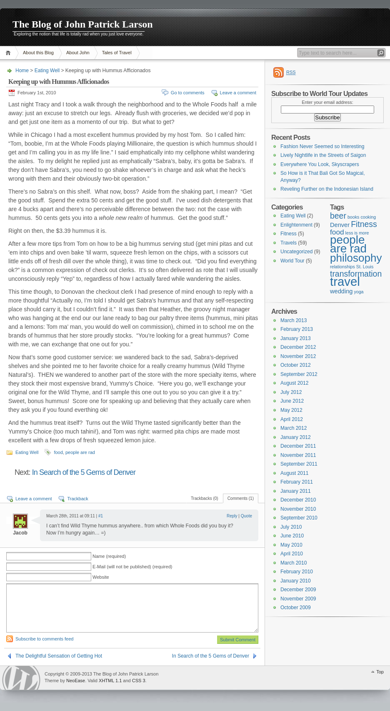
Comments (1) (241, 498)
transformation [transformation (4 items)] (356, 273)
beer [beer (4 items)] (338, 215)
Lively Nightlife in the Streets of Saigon (323, 155)
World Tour (292, 261)
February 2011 (296, 482)
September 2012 (299, 374)
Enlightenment (296, 225)
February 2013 (296, 329)
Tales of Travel (117, 52)
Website (100, 577)
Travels (288, 243)
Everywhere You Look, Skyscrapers (319, 164)
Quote (246, 516)
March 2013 (293, 320)
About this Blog (38, 52)
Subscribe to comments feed (44, 638)
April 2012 (291, 419)
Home (9, 52)
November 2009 (298, 599)
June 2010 (292, 536)
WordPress (21, 678)
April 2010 (291, 554)
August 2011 (294, 473)
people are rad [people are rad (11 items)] (348, 244)
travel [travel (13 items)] (345, 281)
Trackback (77, 498)
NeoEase (75, 680)
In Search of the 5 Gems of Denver (83, 472)
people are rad (80, 452)
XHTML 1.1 (110, 680)
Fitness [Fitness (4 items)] (364, 224)
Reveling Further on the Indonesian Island (326, 189)
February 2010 (296, 572)
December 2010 (298, 500)
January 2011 (295, 491)
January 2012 (295, 437)
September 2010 (299, 518)
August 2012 (294, 383)
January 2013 (295, 338)
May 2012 (291, 410)
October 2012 (295, 365)
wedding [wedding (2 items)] (341, 291)
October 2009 (295, 607)
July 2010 (291, 527)
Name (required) (109, 556)
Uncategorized (296, 252)
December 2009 (298, 589)
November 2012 (298, 356)
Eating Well (47, 70)
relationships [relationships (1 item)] (342, 266)
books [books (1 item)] (353, 216)
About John (78, 52)
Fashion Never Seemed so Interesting (322, 146)
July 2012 (291, 392)
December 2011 (298, 446)
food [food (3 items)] (337, 232)
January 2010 (295, 581)
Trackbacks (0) (204, 498)
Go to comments (188, 92)
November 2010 (298, 509)
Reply (232, 516)
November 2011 (298, 455)
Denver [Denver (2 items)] (340, 225)
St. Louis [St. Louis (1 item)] (364, 266)
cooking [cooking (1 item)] (368, 216)
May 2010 (291, 545)
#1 (100, 516)
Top (380, 671)
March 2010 (293, 563)
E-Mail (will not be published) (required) (132, 566)
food (58, 452)
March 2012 (293, 428)
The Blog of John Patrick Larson (82, 24)
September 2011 (299, 464)
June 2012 (292, 401)
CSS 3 (138, 680)
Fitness (288, 234)
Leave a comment (238, 92)
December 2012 (298, 347)
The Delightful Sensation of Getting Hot (58, 656)
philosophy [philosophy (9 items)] (356, 258)
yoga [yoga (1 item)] (358, 291)
